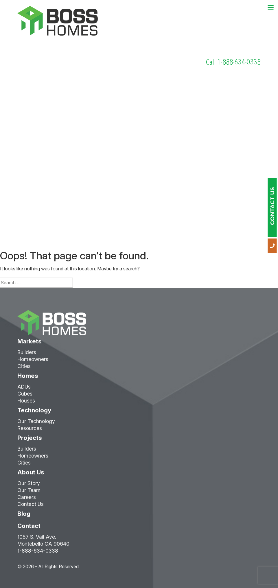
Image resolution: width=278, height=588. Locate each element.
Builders (26, 355)
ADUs (24, 390)
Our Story (28, 486)
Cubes (24, 397)
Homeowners (32, 362)
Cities (24, 369)
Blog (23, 516)
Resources (29, 431)
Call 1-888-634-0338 (233, 62)
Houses (26, 404)
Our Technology (36, 424)
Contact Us (30, 507)
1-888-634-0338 (37, 554)
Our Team (28, 493)
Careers (26, 500)
